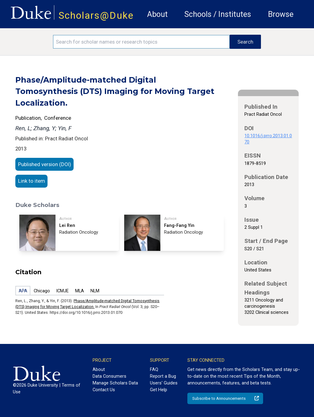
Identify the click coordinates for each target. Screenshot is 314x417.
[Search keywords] (141, 42)
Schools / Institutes (217, 14)
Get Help (158, 389)
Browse (280, 14)
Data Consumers (109, 376)
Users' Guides (164, 383)
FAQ (154, 369)
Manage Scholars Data (115, 383)
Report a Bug (163, 376)
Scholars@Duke (96, 15)
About (157, 14)
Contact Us (104, 389)
